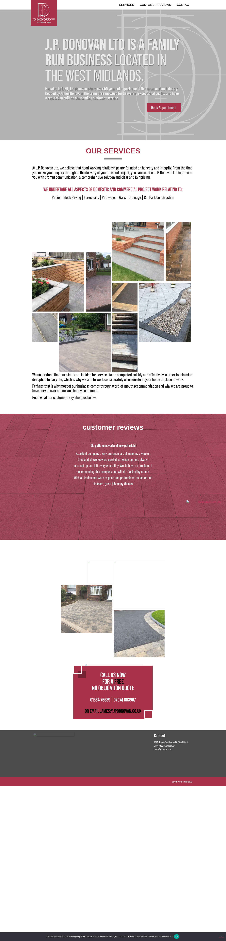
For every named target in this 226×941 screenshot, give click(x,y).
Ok (176, 936)
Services (126, 4)
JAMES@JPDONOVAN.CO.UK (120, 791)
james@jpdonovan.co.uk (163, 829)
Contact (184, 4)
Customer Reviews (155, 4)
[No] (221, 936)
